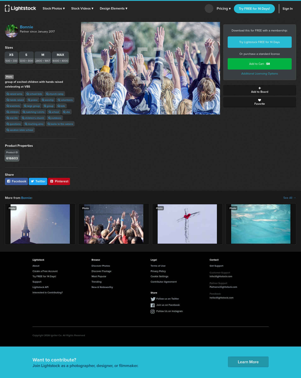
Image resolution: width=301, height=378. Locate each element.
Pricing (224, 8)
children (13, 112)
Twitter (38, 181)
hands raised (15, 100)
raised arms (14, 94)
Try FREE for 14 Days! (254, 8)
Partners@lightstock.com (223, 287)
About (36, 265)
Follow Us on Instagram (169, 311)
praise (33, 100)
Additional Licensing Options (259, 73)
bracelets (13, 106)
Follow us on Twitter (167, 298)
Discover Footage (101, 271)
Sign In (288, 8)
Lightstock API (40, 287)
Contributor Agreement (164, 281)
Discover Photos (101, 265)
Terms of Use (158, 265)
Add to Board (259, 90)
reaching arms (34, 124)
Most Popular (99, 276)
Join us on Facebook (168, 305)
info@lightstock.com (221, 276)
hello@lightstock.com (221, 297)
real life (12, 118)
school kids (34, 94)
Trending (97, 281)
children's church (33, 118)
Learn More (248, 362)
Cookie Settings (159, 276)
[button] (54, 8)
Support (37, 281)
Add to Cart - (259, 64)
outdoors (54, 118)
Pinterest (59, 181)
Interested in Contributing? (48, 292)
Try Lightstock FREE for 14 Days (259, 42)
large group (32, 106)
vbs (66, 112)
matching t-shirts (34, 112)
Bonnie (26, 27)
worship (48, 100)
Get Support (216, 265)
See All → (289, 198)
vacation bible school (20, 130)
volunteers (65, 100)
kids (61, 106)
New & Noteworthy (102, 287)
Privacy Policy (158, 271)
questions (14, 124)
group (48, 106)
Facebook (16, 181)
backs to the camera (60, 124)
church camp (54, 94)
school (54, 112)
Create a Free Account (45, 271)
